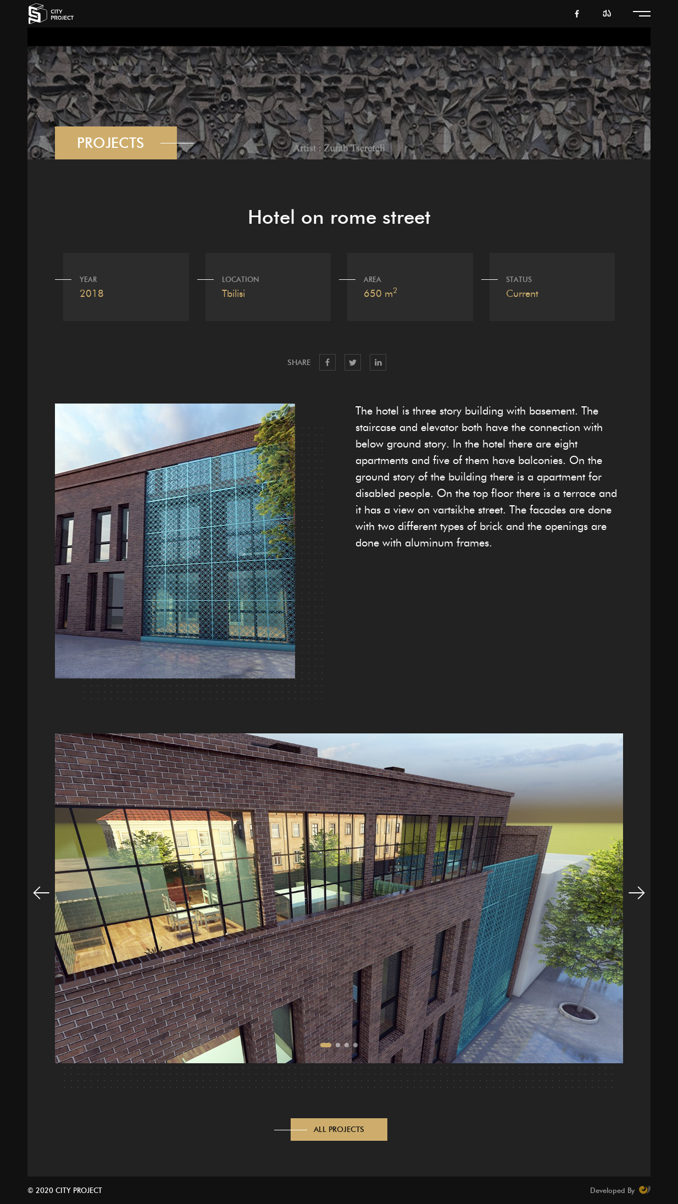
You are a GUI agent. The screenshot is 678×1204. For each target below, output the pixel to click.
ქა (607, 14)
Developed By (620, 1189)
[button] (325, 1045)
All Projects (339, 1129)
